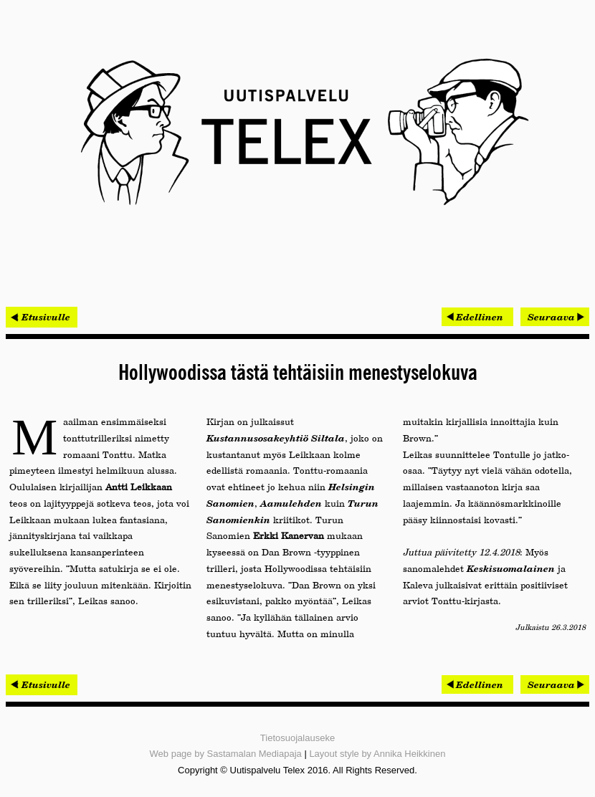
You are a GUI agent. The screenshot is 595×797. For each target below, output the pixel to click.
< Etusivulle (41, 317)
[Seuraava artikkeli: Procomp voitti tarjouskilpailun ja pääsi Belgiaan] (554, 316)
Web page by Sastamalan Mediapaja (226, 753)
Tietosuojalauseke (297, 737)
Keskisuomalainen (511, 568)
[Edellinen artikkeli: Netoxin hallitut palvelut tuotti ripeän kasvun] (477, 316)
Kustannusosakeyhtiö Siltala (275, 438)
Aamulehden (291, 503)
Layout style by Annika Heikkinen (377, 753)
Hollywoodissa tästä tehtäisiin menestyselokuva (297, 373)
